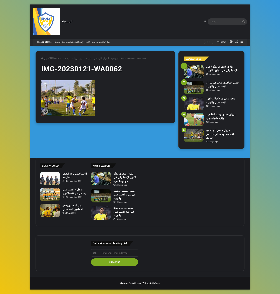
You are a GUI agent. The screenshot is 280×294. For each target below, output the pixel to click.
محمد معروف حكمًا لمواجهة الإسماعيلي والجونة (123, 212)
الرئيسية (67, 21)
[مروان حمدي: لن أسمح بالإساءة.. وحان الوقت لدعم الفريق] (194, 135)
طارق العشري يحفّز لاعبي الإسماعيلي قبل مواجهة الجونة (82, 42)
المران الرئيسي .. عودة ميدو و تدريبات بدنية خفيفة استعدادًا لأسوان (76, 58)
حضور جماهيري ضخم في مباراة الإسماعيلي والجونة (124, 194)
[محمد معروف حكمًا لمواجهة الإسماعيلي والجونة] (194, 103)
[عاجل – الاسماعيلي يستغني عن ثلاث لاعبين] (50, 194)
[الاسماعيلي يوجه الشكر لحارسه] (50, 178)
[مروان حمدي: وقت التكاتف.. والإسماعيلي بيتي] (194, 119)
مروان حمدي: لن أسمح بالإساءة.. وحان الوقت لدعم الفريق (220, 134)
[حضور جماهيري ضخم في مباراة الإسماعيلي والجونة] (194, 87)
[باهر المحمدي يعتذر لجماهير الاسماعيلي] (50, 210)
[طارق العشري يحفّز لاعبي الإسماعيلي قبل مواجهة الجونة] (194, 71)
